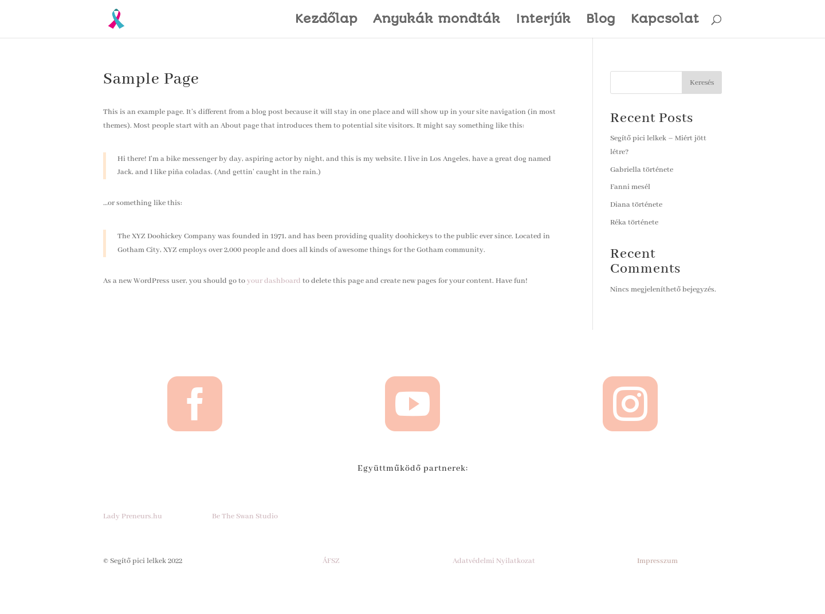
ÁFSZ (331, 561)
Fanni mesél (630, 187)
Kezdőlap (326, 20)
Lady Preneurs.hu (132, 516)
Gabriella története (641, 170)
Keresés (702, 83)
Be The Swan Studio (245, 516)
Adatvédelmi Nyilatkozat (494, 561)
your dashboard (274, 281)
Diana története (636, 205)
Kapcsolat (665, 20)
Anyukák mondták (436, 20)
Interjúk (543, 20)
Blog (600, 20)
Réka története (634, 222)
